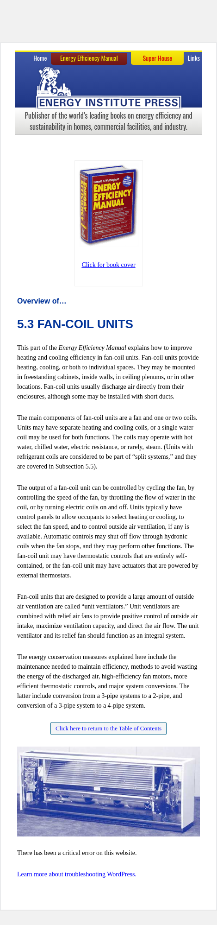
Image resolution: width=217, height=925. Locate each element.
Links (194, 58)
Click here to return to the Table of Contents (108, 728)
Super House (157, 58)
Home (40, 58)
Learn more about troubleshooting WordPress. (76, 874)
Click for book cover (108, 264)
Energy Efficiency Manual (89, 58)
